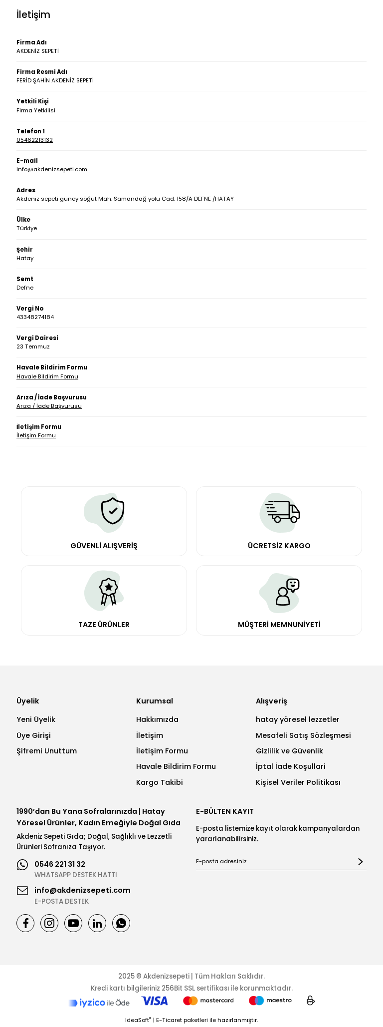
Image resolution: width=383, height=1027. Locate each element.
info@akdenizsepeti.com (51, 169)
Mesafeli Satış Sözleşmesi (303, 735)
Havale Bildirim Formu (47, 376)
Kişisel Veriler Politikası (298, 782)
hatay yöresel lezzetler (298, 719)
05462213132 (34, 140)
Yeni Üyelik (35, 719)
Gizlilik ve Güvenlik (289, 751)
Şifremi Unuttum (46, 751)
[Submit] (361, 861)
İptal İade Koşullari (291, 766)
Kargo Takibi (159, 782)
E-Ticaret (169, 1020)
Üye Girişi (33, 735)
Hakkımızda (157, 719)
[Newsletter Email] (281, 861)
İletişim (149, 735)
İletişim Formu (36, 435)
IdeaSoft (138, 1020)
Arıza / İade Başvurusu (49, 406)
